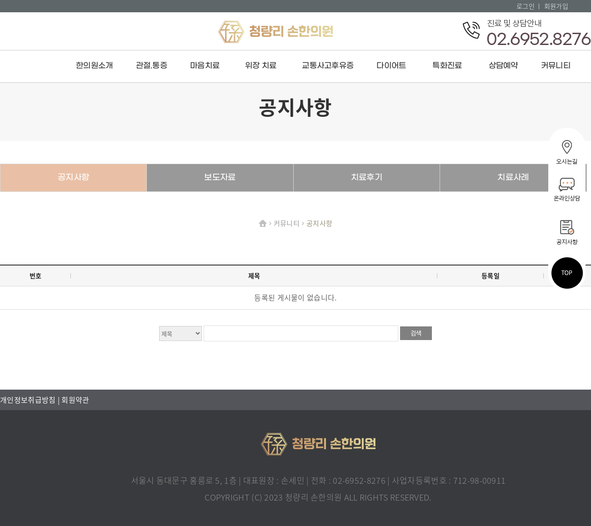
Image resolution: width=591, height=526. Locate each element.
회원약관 (75, 399)
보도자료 (219, 177)
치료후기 (366, 177)
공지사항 (73, 177)
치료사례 (513, 177)
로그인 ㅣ (529, 5)
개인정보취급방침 (29, 399)
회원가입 (556, 5)
